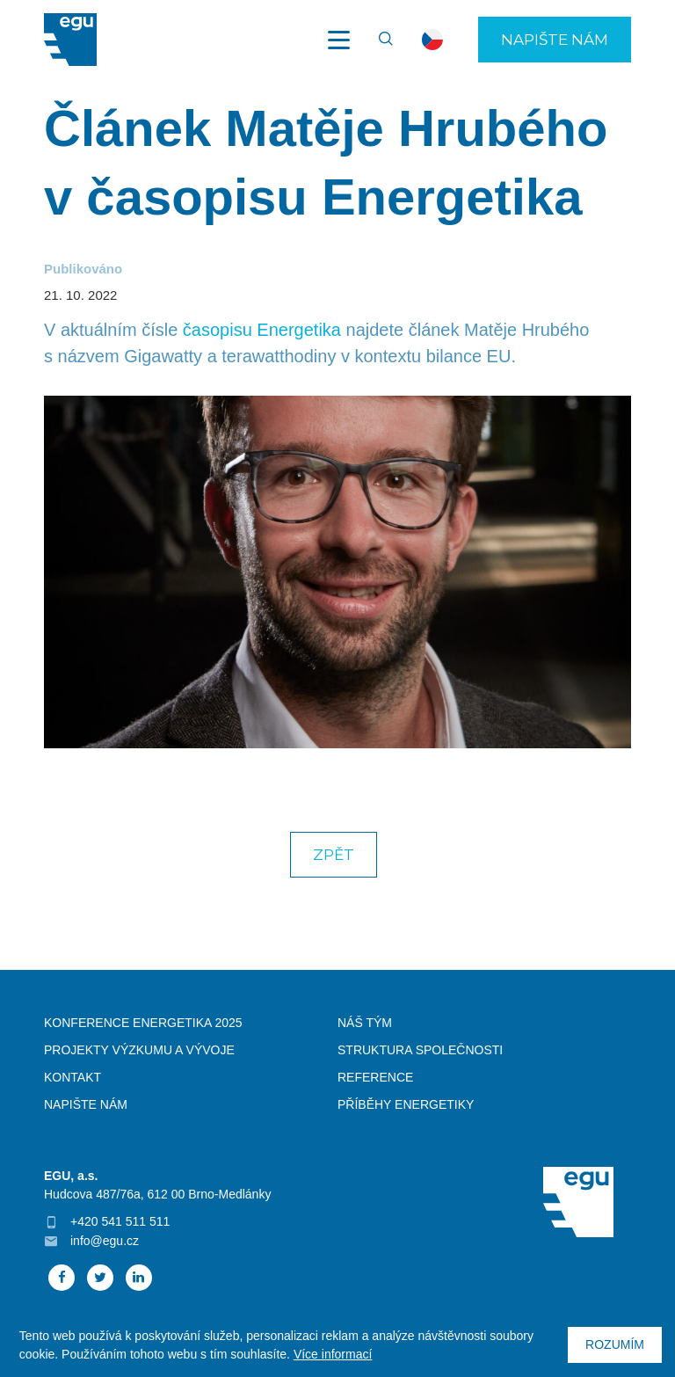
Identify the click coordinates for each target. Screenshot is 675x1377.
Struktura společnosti (420, 1050)
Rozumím (614, 1344)
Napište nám (554, 39)
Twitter (100, 1277)
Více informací (333, 1354)
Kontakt (72, 1077)
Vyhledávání (378, 39)
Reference (375, 1077)
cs (432, 39)
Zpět (333, 854)
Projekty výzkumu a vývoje (139, 1050)
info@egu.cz (104, 1241)
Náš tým (365, 1023)
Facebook (61, 1277)
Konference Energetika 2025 (143, 1023)
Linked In (139, 1277)
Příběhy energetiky (406, 1104)
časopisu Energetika (262, 329)
